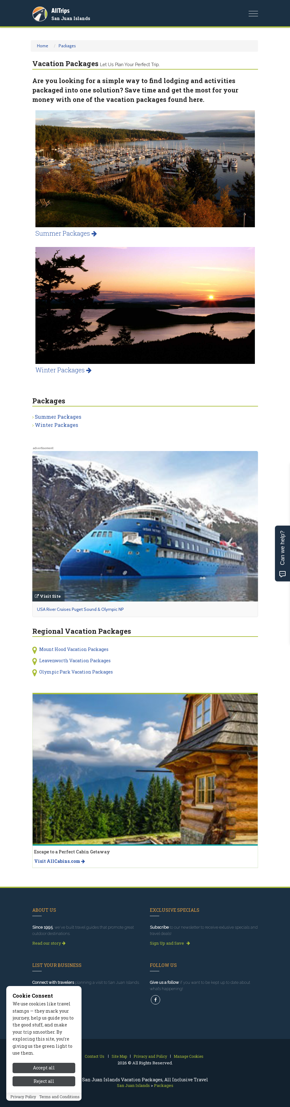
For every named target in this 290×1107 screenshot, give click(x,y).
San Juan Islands (70, 18)
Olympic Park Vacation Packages (76, 672)
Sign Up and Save (170, 943)
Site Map (119, 1056)
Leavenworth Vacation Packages (75, 661)
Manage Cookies (188, 1056)
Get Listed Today (51, 992)
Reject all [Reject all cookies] (44, 1089)
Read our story (49, 943)
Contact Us (94, 1056)
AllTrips (60, 10)
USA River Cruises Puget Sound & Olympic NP (80, 609)
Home (42, 45)
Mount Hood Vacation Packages (73, 649)
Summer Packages (66, 233)
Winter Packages (63, 370)
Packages (67, 45)
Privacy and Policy (150, 1056)
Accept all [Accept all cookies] (44, 1076)
